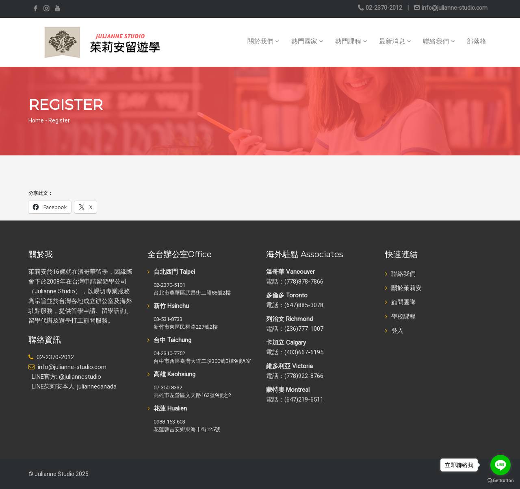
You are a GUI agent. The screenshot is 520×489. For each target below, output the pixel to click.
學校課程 (403, 316)
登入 (397, 330)
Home (36, 120)
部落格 (476, 41)
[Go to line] (500, 465)
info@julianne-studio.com (454, 7)
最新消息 (395, 41)
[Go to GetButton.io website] (501, 480)
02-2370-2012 (384, 7)
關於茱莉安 (406, 288)
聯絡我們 (439, 41)
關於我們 (263, 41)
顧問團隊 (403, 302)
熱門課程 (351, 41)
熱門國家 (307, 41)
